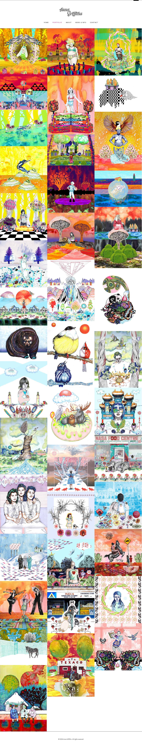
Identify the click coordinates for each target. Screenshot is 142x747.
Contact (94, 22)
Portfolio (57, 22)
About (69, 22)
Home (46, 22)
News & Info (80, 22)
